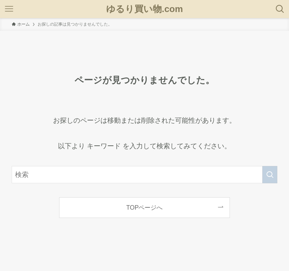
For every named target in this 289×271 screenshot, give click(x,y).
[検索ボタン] (280, 9)
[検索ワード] (145, 174)
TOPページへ (144, 207)
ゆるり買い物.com (144, 9)
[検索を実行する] (269, 174)
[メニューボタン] (9, 9)
